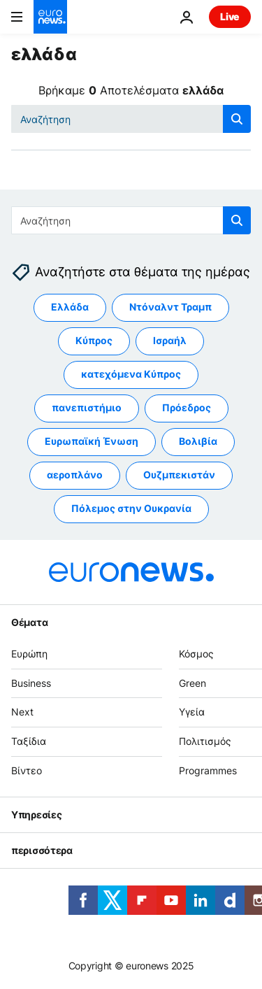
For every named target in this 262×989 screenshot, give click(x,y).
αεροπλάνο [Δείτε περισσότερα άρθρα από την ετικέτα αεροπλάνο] (75, 475)
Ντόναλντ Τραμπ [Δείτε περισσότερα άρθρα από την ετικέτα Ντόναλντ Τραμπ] (170, 307)
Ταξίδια (28, 742)
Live (230, 16)
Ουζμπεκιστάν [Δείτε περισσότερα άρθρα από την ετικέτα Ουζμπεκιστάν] (179, 475)
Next (22, 712)
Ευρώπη (29, 654)
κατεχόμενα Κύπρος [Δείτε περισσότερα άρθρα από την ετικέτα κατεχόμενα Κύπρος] (131, 374)
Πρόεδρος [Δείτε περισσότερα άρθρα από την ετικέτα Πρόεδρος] (186, 408)
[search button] (237, 119)
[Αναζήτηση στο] (131, 119)
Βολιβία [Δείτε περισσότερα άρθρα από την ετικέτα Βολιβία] (198, 442)
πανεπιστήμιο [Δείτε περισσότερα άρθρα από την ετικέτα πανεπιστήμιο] (87, 408)
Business (31, 683)
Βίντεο (26, 770)
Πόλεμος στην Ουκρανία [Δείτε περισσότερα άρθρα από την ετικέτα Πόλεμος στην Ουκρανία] (131, 509)
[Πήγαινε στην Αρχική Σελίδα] (50, 17)
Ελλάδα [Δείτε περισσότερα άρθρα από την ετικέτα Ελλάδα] (70, 307)
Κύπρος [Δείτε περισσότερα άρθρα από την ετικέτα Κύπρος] (93, 341)
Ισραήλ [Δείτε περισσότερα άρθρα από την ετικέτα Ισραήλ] (170, 341)
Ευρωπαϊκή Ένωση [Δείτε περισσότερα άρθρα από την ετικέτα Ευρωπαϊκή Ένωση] (91, 442)
